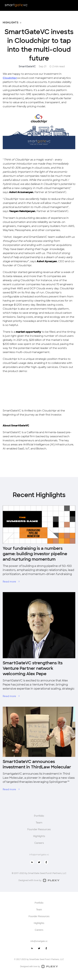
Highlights (39, 836)
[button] (72, 5)
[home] (16, 5)
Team (39, 822)
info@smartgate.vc (39, 854)
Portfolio (39, 815)
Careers (39, 842)
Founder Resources (39, 829)
